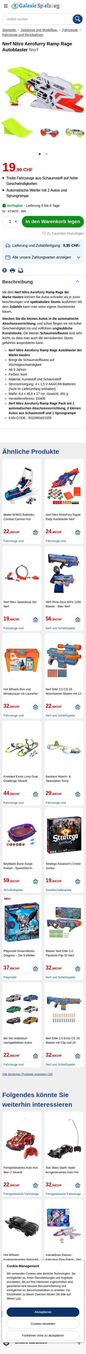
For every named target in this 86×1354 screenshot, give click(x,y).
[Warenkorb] (80, 6)
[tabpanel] (43, 102)
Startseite (9, 30)
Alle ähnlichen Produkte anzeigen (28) (27, 1074)
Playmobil (9, 977)
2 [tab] (46, 154)
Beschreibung (17, 281)
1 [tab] (39, 154)
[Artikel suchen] (43, 19)
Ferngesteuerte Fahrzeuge (21, 1194)
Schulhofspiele (13, 890)
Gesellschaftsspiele (58, 890)
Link (18, 1298)
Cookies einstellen (43, 1323)
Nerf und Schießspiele (60, 628)
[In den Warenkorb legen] (53, 221)
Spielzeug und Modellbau (39, 30)
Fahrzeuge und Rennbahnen (22, 35)
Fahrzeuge (70, 30)
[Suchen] (78, 19)
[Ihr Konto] (69, 6)
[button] (43, 246)
